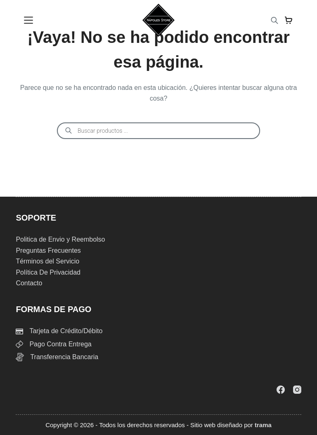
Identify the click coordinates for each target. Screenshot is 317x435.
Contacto (29, 283)
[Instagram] (297, 390)
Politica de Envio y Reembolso (60, 239)
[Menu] (28, 20)
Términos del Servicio (47, 261)
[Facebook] (281, 390)
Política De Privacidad (48, 272)
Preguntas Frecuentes (48, 250)
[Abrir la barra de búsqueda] (274, 20)
